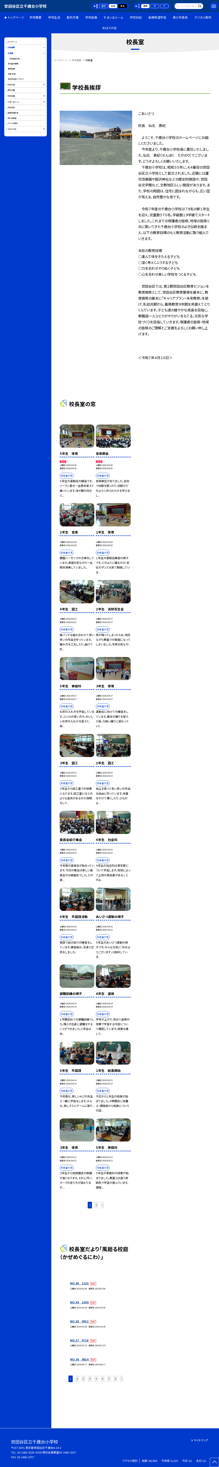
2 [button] (96, 1205)
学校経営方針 (15, 58)
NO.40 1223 (79, 1283)
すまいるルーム (113, 17)
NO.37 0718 (79, 1340)
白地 (113, 5)
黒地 (122, 5)
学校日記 (136, 17)
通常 (103, 5)
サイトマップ (201, 1440)
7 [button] (109, 1378)
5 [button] (96, 1378)
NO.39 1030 (79, 1302)
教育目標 (11, 68)
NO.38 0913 (79, 1321)
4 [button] (89, 1378)
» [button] (102, 1205)
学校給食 (91, 17)
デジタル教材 (202, 17)
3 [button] (83, 1378)
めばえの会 (109, 28)
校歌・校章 (12, 73)
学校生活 (54, 17)
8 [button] (115, 1378)
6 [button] (102, 1378)
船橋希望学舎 (157, 17)
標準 (145, 5)
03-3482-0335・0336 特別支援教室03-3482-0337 (46, 1452)
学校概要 (35, 17)
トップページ (16, 17)
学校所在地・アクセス (16, 79)
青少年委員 (180, 17)
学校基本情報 (13, 63)
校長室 (10, 53)
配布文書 (73, 17)
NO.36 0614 (79, 1359)
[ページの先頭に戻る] (214, 1462)
